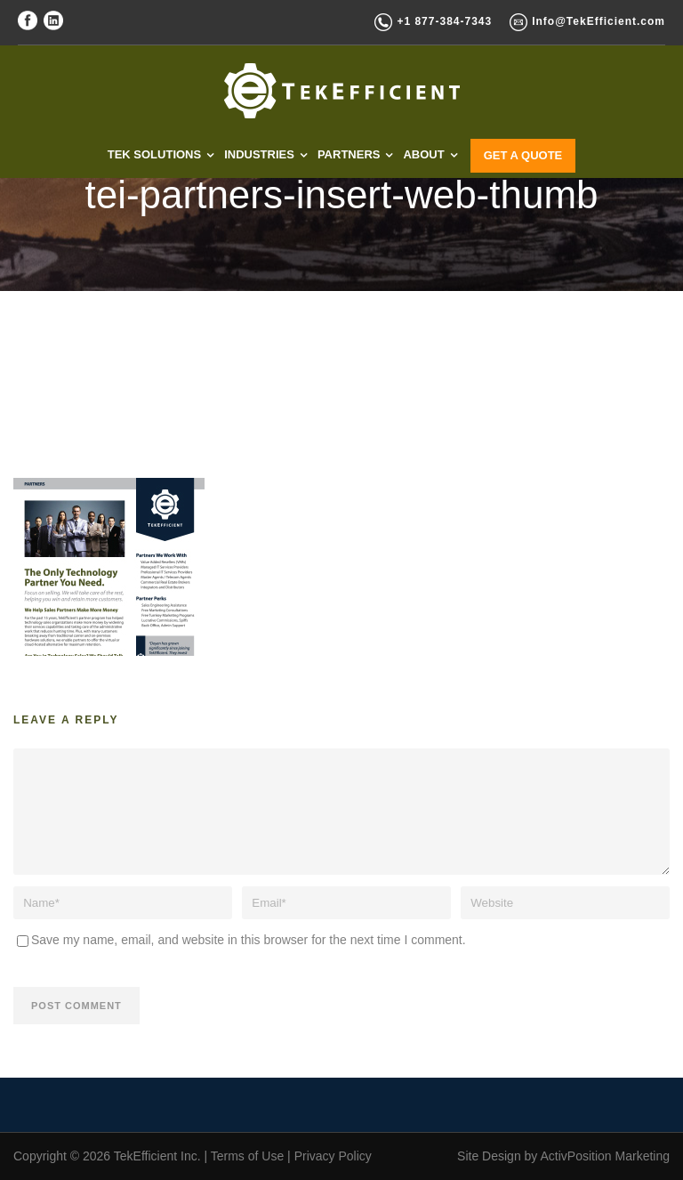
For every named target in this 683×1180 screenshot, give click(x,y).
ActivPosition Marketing (605, 1156)
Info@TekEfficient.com (598, 21)
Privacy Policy (333, 1156)
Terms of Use (247, 1156)
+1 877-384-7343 (444, 21)
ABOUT (423, 154)
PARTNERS (349, 154)
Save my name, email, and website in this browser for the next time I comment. (248, 940)
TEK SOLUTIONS (154, 154)
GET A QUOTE (523, 155)
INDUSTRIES (259, 154)
